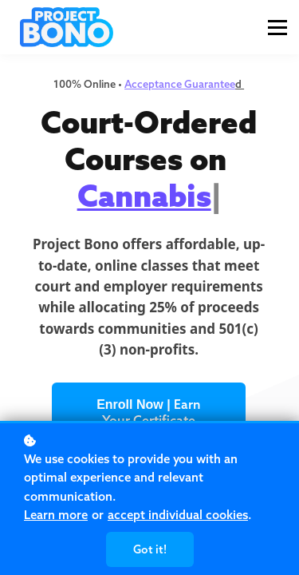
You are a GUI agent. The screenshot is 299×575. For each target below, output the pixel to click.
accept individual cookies (178, 514)
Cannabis (144, 195)
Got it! (150, 549)
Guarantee (209, 83)
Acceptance (154, 83)
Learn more (56, 514)
